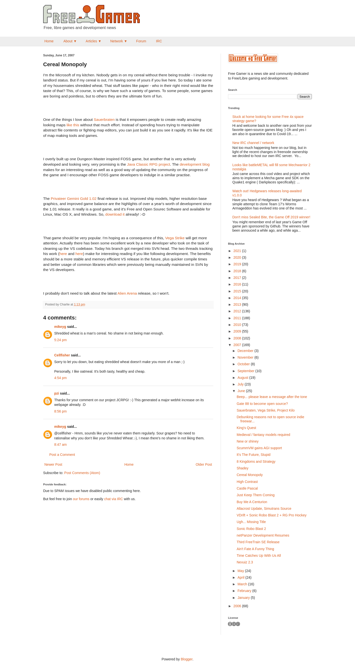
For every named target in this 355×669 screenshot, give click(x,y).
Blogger (186, 659)
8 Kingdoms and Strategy (256, 461)
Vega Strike (175, 238)
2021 (237, 251)
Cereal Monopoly (250, 475)
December (245, 351)
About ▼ (70, 41)
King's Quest (246, 428)
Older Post (204, 464)
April (241, 577)
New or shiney (248, 441)
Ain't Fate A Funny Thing (255, 549)
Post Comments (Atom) (82, 473)
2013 (237, 304)
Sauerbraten (104, 119)
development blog (195, 164)
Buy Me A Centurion (252, 502)
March (242, 584)
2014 (237, 298)
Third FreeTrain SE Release (258, 542)
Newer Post (53, 464)
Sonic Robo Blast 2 (251, 529)
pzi (56, 393)
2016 (237, 284)
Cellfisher (62, 355)
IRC (159, 41)
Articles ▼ (94, 41)
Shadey (242, 468)
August (243, 378)
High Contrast (247, 482)
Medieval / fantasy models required (263, 435)
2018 (237, 271)
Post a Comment (62, 455)
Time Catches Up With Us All (259, 556)
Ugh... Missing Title (251, 522)
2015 (237, 291)
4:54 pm (60, 378)
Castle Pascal (247, 488)
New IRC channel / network (253, 143)
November (245, 357)
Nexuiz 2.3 (245, 562)
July (241, 384)
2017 (237, 278)
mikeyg (60, 327)
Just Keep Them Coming (256, 495)
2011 (237, 318)
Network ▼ (118, 41)
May (241, 571)
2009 (237, 331)
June (241, 391)
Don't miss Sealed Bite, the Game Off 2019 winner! (271, 217)
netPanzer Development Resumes (263, 535)
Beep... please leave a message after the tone (272, 397)
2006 (237, 606)
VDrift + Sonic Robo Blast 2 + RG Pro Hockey (271, 515)
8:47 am (60, 444)
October (244, 364)
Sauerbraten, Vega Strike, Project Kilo (266, 410)
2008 (237, 338)
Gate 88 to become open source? (262, 404)
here (63, 254)
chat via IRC (113, 499)
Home (48, 41)
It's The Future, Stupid (253, 455)
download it (114, 214)
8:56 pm (60, 411)
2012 (237, 311)
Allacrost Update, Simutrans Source (264, 508)
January (244, 598)
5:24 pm (60, 340)
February (244, 591)
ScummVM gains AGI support (259, 448)
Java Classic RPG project (148, 164)
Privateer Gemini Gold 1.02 (74, 198)
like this (73, 125)
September (246, 371)
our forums (81, 499)
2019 (237, 264)
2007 (237, 345)
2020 (237, 257)
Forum (141, 41)
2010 (237, 325)
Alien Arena (127, 293)
